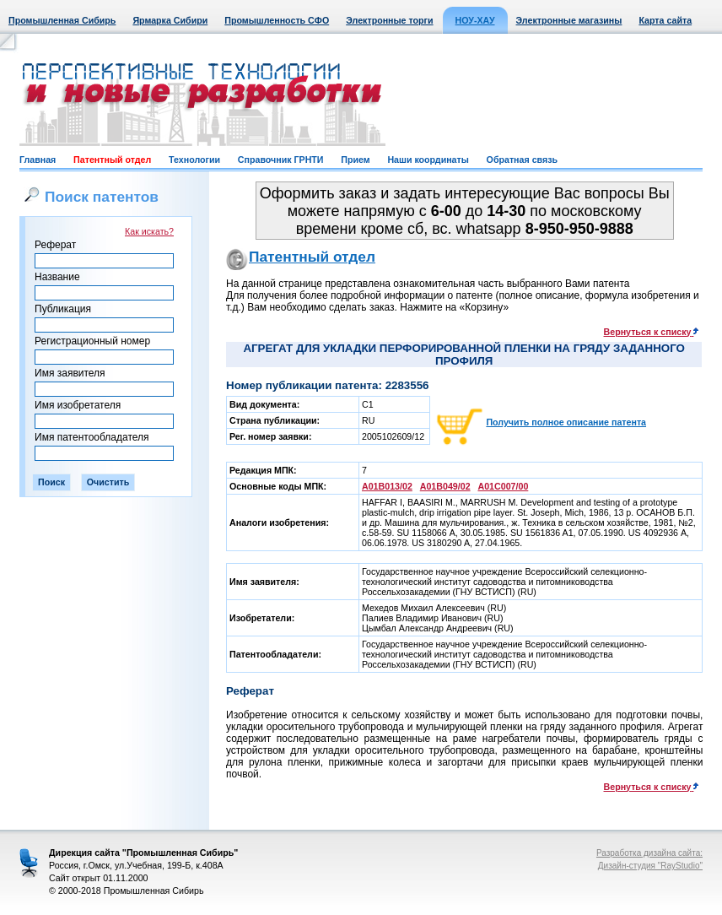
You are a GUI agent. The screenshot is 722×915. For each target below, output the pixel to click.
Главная (37, 159)
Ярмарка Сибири (169, 20)
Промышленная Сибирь (62, 20)
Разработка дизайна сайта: (649, 853)
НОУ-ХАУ (475, 20)
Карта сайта (665, 20)
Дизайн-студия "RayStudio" (650, 865)
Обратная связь (522, 159)
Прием (355, 159)
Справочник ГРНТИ (281, 159)
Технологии (194, 159)
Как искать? (149, 231)
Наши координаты (427, 159)
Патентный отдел (112, 159)
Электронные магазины (569, 20)
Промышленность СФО (276, 20)
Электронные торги (389, 20)
